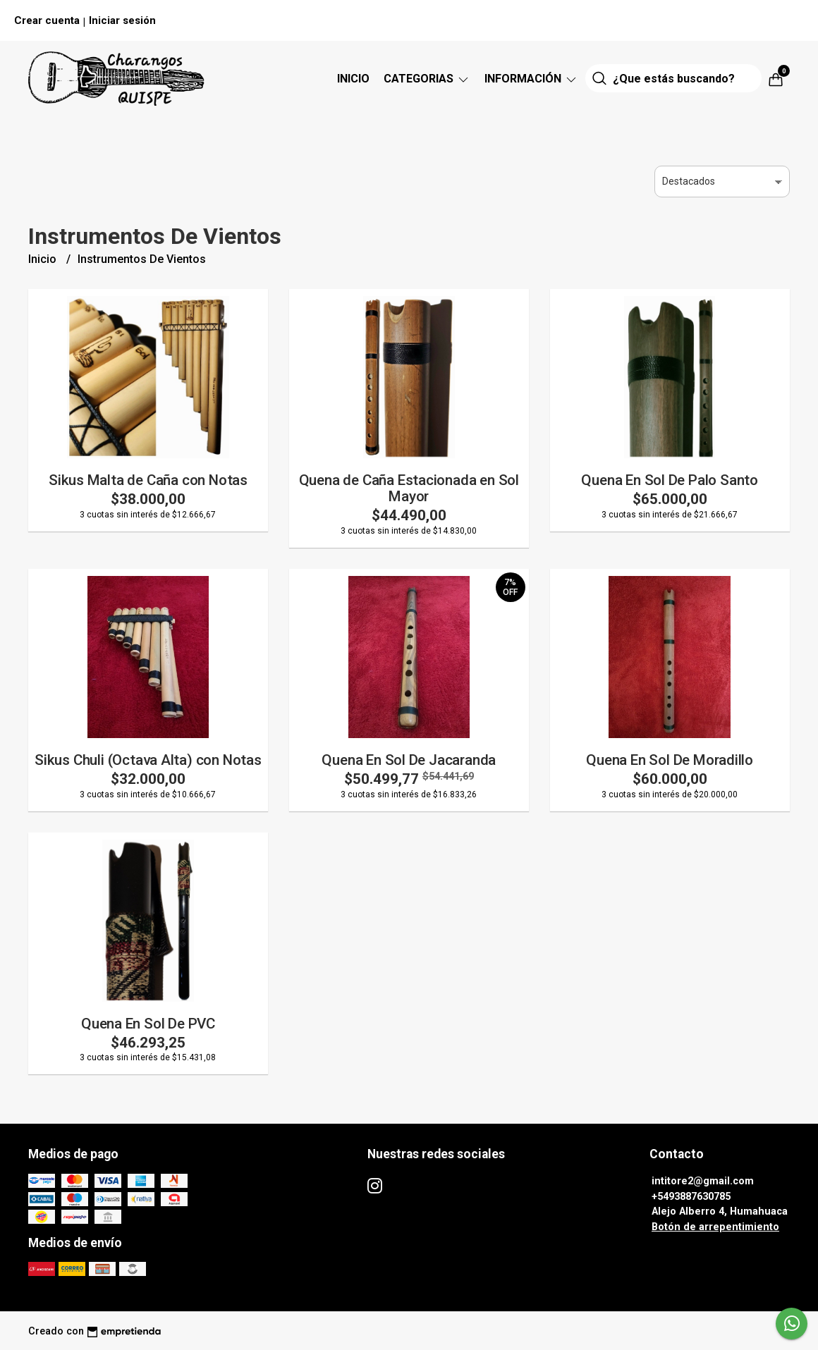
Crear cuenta (47, 20)
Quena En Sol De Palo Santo (669, 480)
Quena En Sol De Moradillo (669, 759)
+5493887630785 (691, 1197)
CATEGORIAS (427, 78)
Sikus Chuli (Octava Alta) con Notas (148, 759)
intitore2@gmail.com (703, 1181)
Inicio (353, 78)
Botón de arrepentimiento (715, 1227)
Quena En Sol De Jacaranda (409, 759)
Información (531, 78)
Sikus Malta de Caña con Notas (148, 480)
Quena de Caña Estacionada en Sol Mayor (409, 488)
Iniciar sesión (122, 20)
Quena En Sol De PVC (148, 1023)
